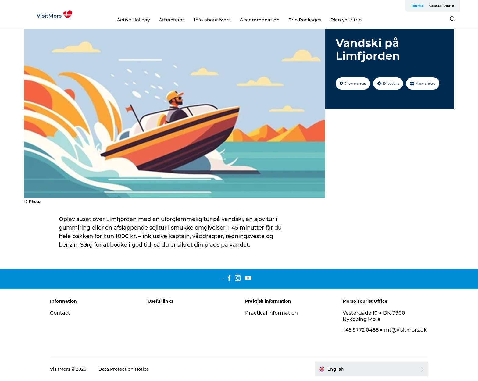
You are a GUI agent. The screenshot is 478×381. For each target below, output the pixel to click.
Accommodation (260, 20)
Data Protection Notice (123, 369)
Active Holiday (133, 20)
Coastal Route (441, 6)
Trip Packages (305, 20)
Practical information (271, 313)
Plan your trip (346, 20)
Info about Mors (212, 20)
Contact (60, 313)
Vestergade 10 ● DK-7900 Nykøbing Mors (374, 316)
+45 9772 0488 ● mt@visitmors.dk (385, 330)
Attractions (172, 20)
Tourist (417, 6)
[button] (371, 369)
